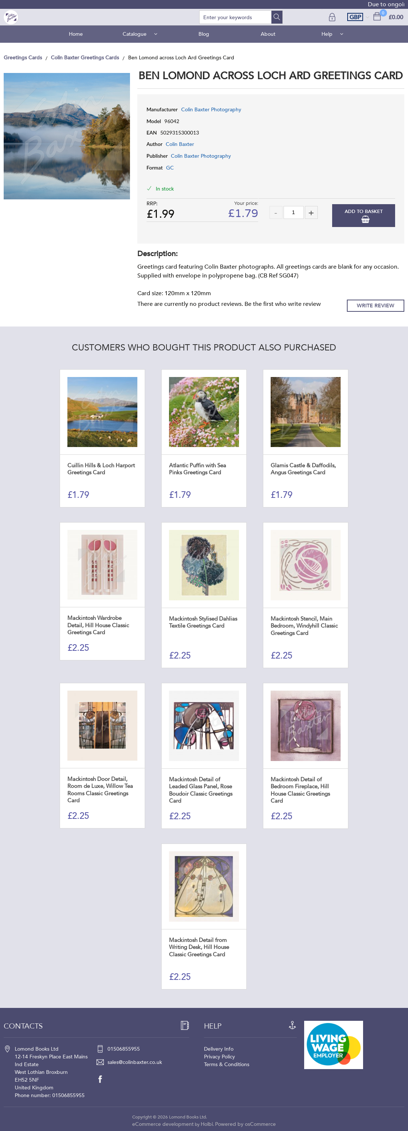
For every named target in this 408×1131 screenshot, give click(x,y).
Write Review (375, 305)
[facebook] (103, 1079)
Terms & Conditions (226, 1064)
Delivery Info (218, 1049)
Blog (203, 34)
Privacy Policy (219, 1056)
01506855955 (124, 1049)
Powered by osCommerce (245, 1124)
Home (76, 34)
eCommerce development (163, 1124)
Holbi (207, 1124)
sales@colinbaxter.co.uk (135, 1062)
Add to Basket (364, 211)
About (268, 34)
